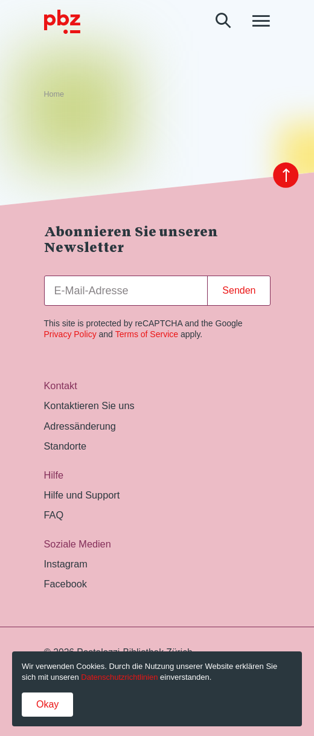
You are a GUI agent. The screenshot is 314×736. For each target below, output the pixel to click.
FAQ (54, 514)
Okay (47, 704)
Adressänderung (80, 426)
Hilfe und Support (82, 494)
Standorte (65, 446)
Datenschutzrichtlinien (119, 677)
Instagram (66, 563)
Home (54, 94)
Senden (238, 290)
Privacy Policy (70, 334)
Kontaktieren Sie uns (89, 405)
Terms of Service (146, 334)
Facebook (65, 583)
